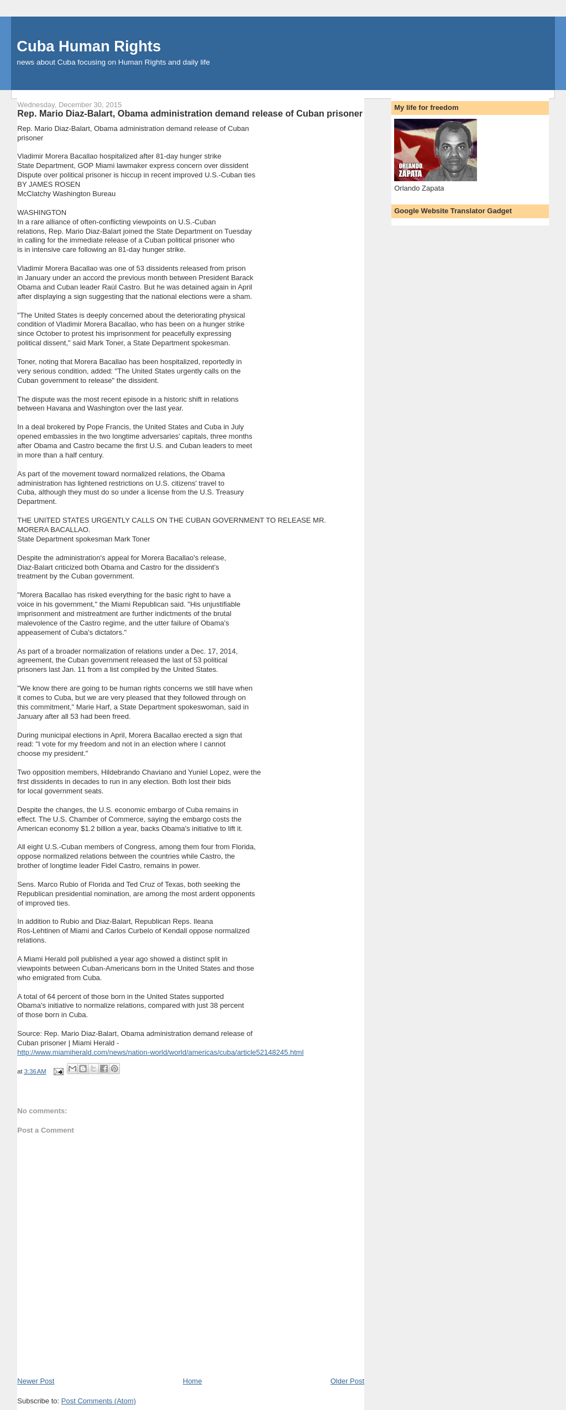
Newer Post (35, 1381)
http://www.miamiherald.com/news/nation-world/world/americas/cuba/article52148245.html (160, 1052)
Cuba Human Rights (89, 46)
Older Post (347, 1381)
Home (192, 1381)
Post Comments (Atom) (98, 1401)
